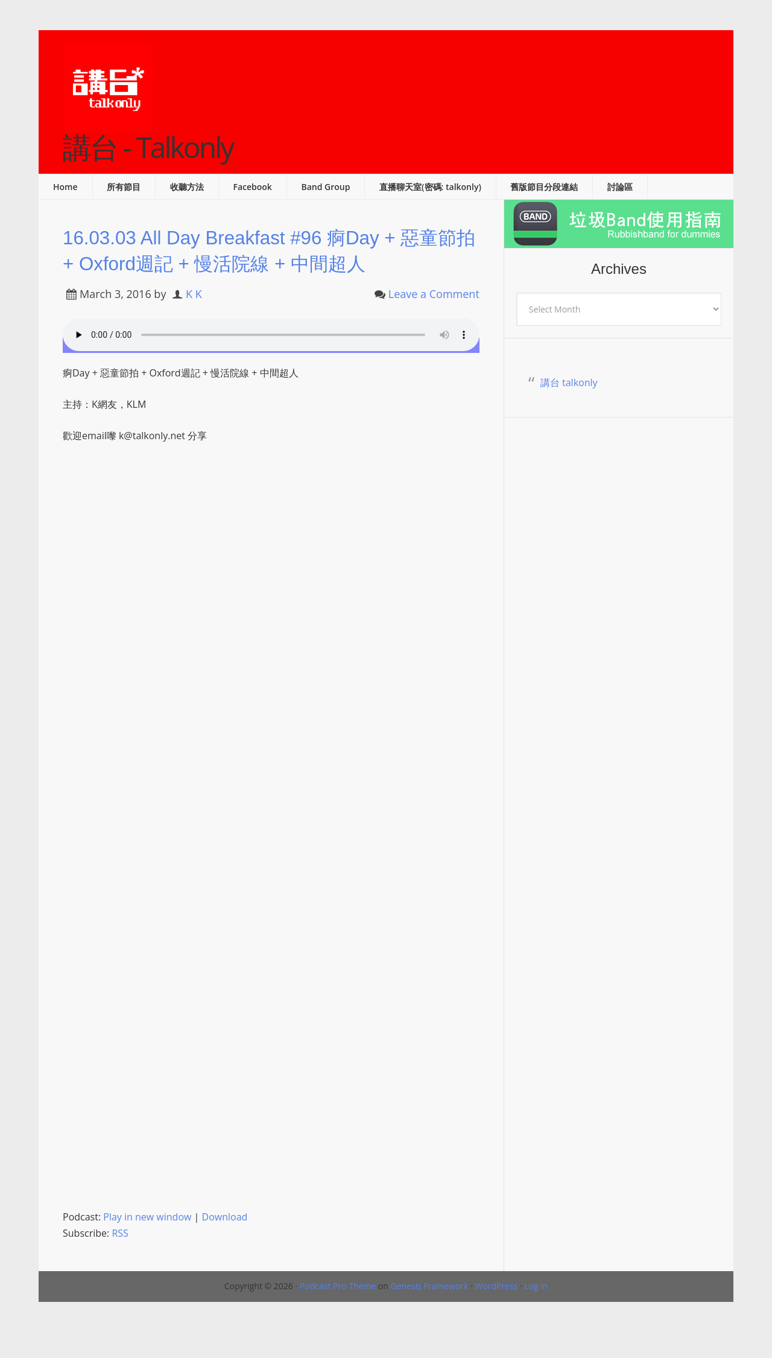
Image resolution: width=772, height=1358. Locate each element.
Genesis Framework (429, 1312)
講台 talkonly (569, 382)
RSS (120, 1259)
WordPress (496, 1312)
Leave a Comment (433, 320)
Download (225, 1243)
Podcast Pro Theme (338, 1312)
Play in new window (147, 1243)
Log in (536, 1312)
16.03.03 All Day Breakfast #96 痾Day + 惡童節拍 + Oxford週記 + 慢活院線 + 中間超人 (268, 262)
